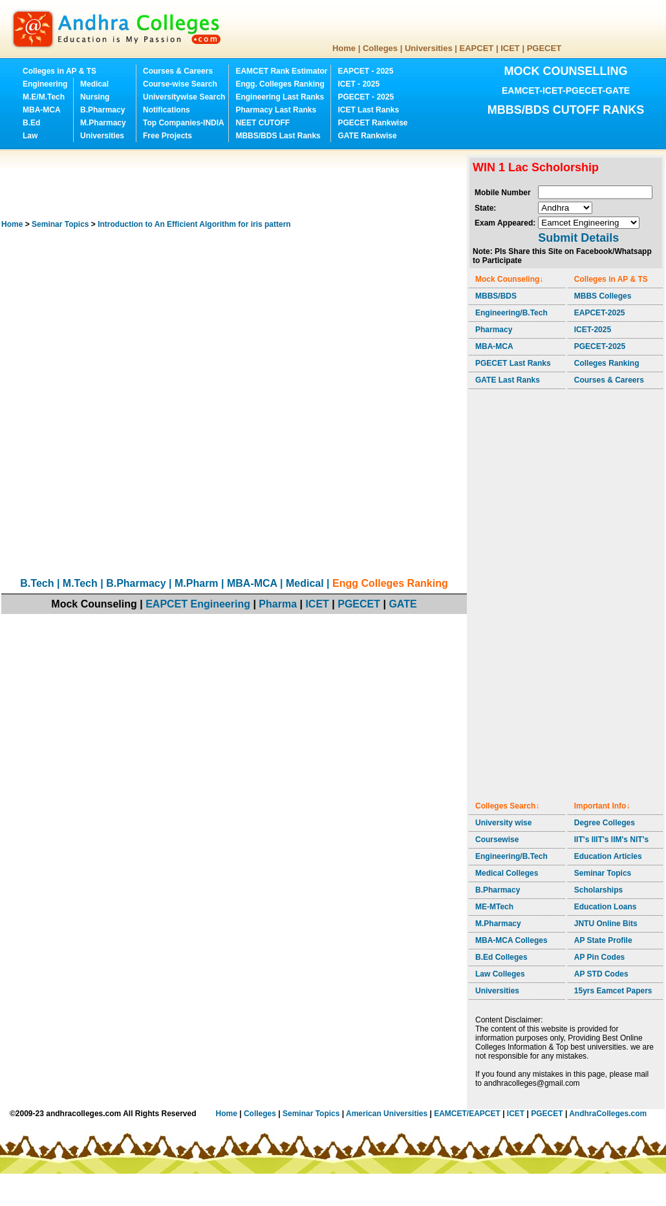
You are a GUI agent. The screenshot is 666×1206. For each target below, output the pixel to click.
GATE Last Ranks (507, 380)
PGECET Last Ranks (513, 363)
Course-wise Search (180, 84)
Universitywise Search (184, 96)
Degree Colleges (604, 822)
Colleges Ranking (606, 363)
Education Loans (605, 906)
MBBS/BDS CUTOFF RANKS (566, 109)
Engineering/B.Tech (511, 312)
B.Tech (37, 583)
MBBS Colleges (603, 296)
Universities (429, 48)
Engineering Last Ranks (279, 96)
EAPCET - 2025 (365, 71)
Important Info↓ (602, 805)
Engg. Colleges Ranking (279, 84)
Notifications (166, 109)
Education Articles (608, 856)
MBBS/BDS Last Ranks (277, 135)
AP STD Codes (601, 974)
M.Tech (80, 583)
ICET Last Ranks (368, 109)
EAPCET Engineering (197, 603)
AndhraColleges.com (608, 1113)
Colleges (380, 48)
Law (30, 135)
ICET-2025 (592, 329)
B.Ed (31, 122)
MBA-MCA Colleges (511, 940)
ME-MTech (494, 906)
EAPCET (477, 48)
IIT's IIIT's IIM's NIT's (611, 839)
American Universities (386, 1113)
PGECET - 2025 (366, 96)
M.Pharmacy (103, 122)
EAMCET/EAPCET (467, 1113)
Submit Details (578, 237)
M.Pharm (197, 583)
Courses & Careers (178, 71)
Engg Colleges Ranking (390, 583)
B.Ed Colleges (501, 957)
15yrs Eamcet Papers (613, 990)
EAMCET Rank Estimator (281, 71)
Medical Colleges (506, 873)
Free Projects (167, 135)
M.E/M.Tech (44, 96)
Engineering (45, 84)
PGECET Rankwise (372, 122)
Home (344, 48)
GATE (402, 603)
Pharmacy (493, 329)
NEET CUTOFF (262, 122)
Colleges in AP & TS (59, 71)
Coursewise (497, 839)
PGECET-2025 (599, 346)
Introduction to (194, 224)
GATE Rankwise (367, 135)
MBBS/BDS (496, 296)
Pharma (278, 603)
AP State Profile (603, 940)
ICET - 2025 (359, 84)
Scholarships (598, 889)
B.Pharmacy (102, 109)
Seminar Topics (60, 224)
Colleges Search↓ (507, 805)
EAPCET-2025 (599, 312)
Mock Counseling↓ (509, 279)
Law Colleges (500, 974)
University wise (503, 822)
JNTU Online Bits (606, 923)
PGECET (544, 48)
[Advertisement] (236, 184)
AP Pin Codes (599, 957)
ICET (510, 48)
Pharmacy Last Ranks (275, 109)
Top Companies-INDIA (183, 122)
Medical (94, 84)
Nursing (94, 96)
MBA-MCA (42, 109)
